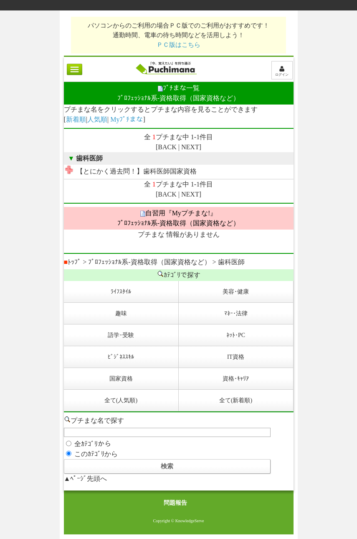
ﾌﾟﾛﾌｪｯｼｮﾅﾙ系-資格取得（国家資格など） (149, 262)
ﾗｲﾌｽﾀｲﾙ (121, 292)
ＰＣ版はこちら (178, 44)
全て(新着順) (235, 400)
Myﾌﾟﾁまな (126, 119)
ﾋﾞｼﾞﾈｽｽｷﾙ (121, 357)
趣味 (121, 313)
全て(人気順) (120, 400)
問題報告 (175, 503)
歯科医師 (231, 262)
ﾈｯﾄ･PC (235, 335)
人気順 (97, 119)
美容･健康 (236, 292)
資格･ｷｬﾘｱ (236, 379)
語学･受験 (121, 335)
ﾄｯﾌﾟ (72, 262)
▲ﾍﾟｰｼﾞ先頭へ (85, 478)
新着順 (76, 119)
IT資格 (235, 357)
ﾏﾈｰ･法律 (236, 313)
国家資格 (121, 379)
